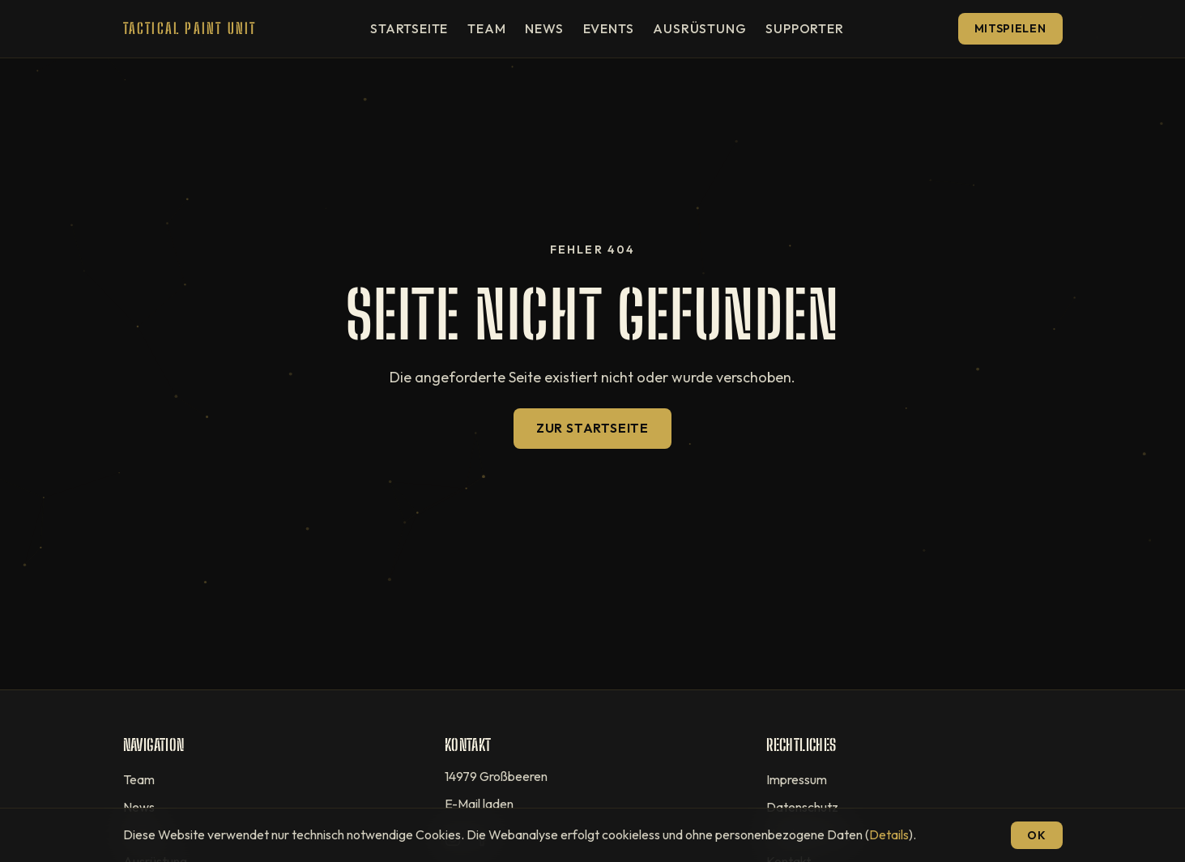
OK (1036, 835)
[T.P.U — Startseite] (190, 29)
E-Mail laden (479, 804)
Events (608, 28)
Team (486, 28)
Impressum (796, 779)
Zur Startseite (592, 428)
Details (889, 834)
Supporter (804, 28)
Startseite (409, 28)
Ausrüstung (699, 28)
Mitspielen (1010, 28)
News (544, 28)
